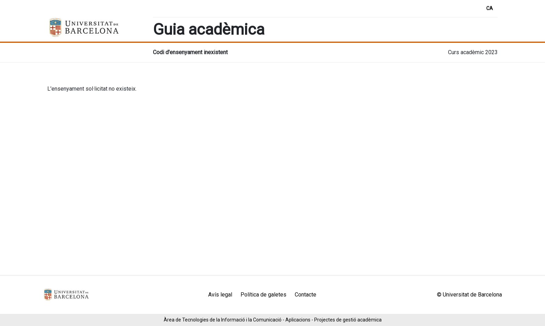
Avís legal (220, 294)
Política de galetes (263, 294)
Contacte (305, 294)
